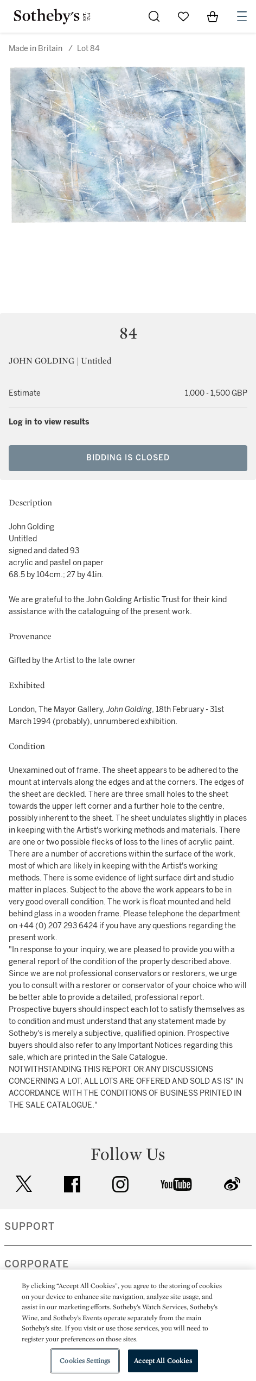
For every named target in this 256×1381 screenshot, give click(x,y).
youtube (176, 1184)
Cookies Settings (85, 1360)
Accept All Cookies (162, 1360)
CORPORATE (36, 1264)
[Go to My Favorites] (183, 16)
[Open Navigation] (241, 16)
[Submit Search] (154, 16)
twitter (24, 1184)
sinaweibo (232, 1184)
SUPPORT (29, 1227)
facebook (72, 1184)
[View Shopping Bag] (212, 16)
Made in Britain (35, 48)
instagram (120, 1184)
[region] (128, 1325)
